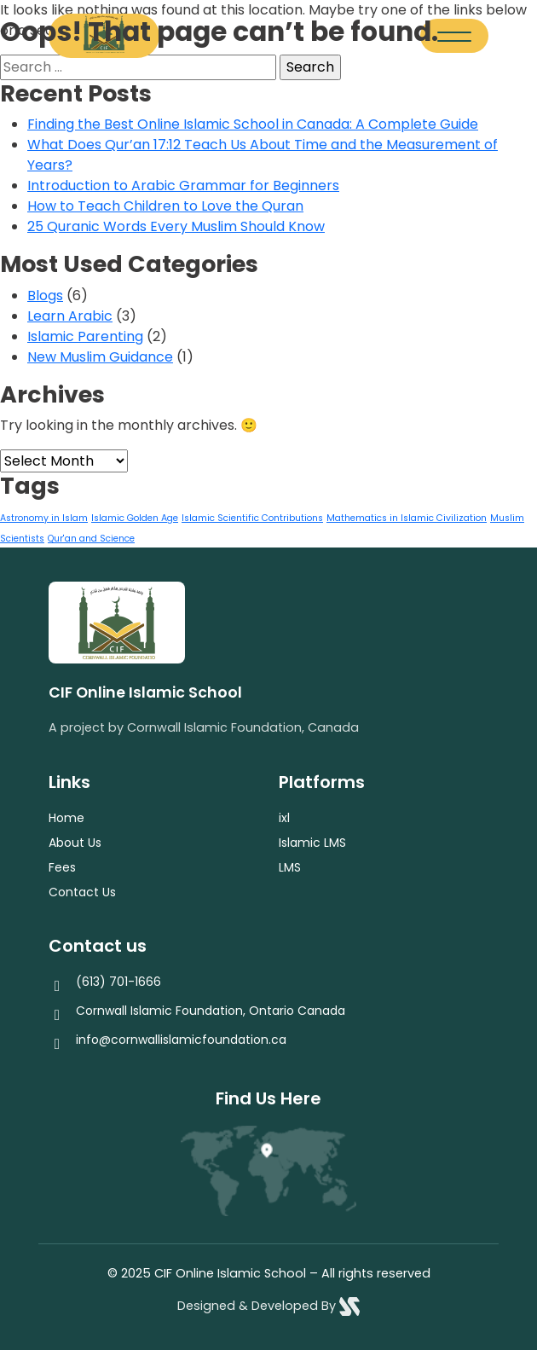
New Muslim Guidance (100, 357)
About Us (75, 842)
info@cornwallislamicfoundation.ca (181, 1039)
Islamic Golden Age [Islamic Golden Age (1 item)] (134, 518)
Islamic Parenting (85, 336)
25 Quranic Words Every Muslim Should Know (176, 226)
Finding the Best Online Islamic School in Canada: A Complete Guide (252, 124)
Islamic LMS (312, 842)
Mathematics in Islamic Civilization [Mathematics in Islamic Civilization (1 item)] (406, 518)
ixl (284, 817)
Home (66, 817)
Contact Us (82, 892)
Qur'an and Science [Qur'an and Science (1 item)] (91, 538)
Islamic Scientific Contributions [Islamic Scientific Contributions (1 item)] (252, 518)
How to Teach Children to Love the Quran (165, 206)
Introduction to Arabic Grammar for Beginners (183, 185)
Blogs (45, 295)
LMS (290, 867)
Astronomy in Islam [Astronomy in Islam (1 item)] (44, 518)
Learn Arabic (70, 316)
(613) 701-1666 (118, 981)
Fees (62, 867)
